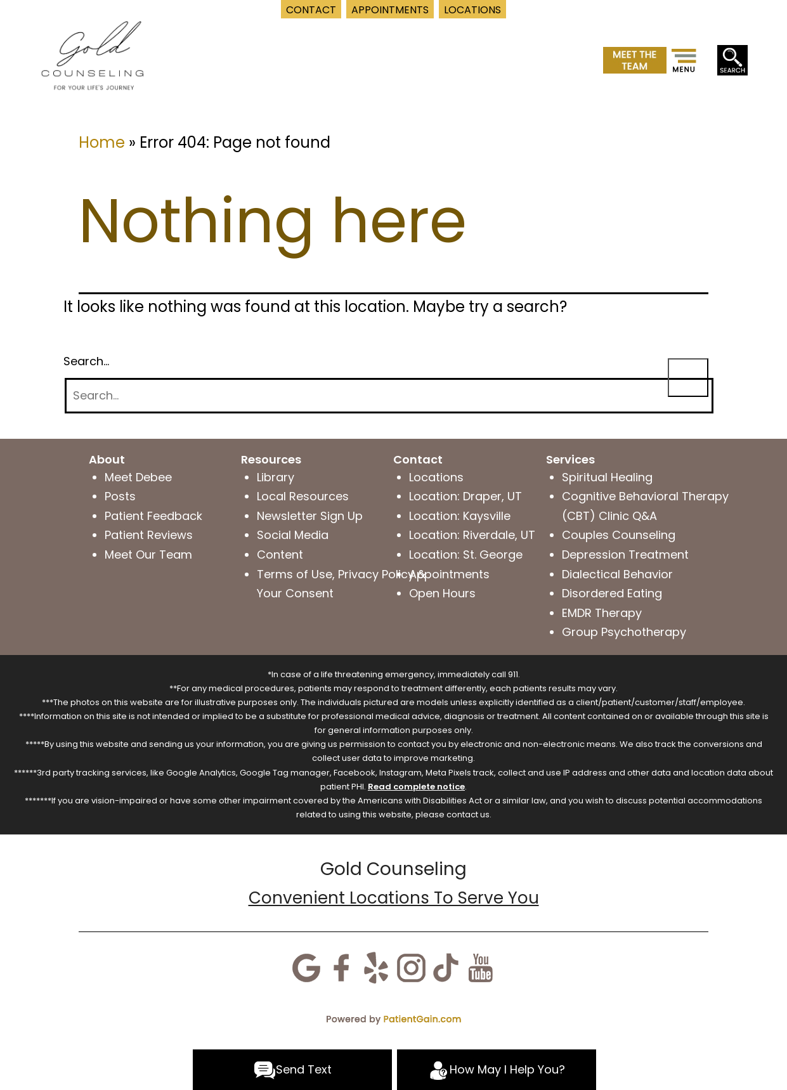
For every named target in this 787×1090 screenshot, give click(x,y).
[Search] (389, 396)
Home (102, 142)
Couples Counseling (618, 535)
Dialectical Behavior (617, 574)
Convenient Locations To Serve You (394, 897)
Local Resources (303, 496)
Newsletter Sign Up (310, 516)
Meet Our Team (148, 554)
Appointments (449, 574)
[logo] (92, 54)
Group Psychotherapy (624, 632)
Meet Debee (138, 477)
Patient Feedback (153, 516)
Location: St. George (466, 554)
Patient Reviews (149, 535)
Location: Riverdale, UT (472, 535)
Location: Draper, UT (465, 496)
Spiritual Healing (607, 477)
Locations (436, 477)
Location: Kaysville (460, 516)
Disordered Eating (612, 593)
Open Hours (442, 593)
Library (275, 477)
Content (280, 554)
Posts (120, 496)
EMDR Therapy (602, 613)
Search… (86, 361)
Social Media (292, 535)
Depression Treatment (625, 554)
